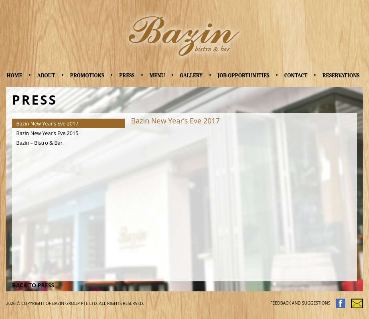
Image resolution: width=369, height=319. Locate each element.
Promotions (87, 75)
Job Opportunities (243, 75)
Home (14, 75)
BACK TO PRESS (33, 285)
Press (126, 75)
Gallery (191, 75)
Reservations (341, 75)
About (46, 75)
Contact (296, 75)
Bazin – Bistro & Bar (39, 142)
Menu (157, 75)
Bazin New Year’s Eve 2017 (47, 123)
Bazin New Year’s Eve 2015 (47, 133)
